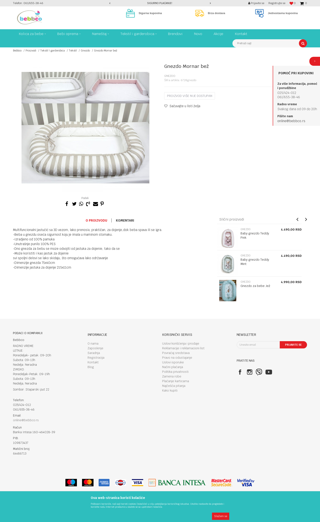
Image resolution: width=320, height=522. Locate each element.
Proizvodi (31, 50)
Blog (91, 367)
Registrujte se (276, 3)
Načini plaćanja (172, 367)
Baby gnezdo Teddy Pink (255, 235)
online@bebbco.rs (291, 121)
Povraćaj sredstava (176, 353)
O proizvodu (96, 220)
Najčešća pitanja (173, 385)
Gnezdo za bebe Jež (255, 286)
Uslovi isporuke (173, 362)
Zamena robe (171, 376)
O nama (93, 343)
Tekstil (73, 50)
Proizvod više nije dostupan (189, 96)
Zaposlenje (95, 348)
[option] (160, 3)
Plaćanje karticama (175, 381)
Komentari (125, 220)
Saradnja (94, 353)
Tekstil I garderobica (52, 50)
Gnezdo (85, 50)
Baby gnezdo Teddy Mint (255, 262)
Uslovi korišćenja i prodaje (180, 343)
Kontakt (93, 362)
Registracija (96, 357)
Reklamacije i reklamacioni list (183, 348)
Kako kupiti (169, 390)
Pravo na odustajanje (177, 357)
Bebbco (17, 50)
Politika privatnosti (175, 371)
